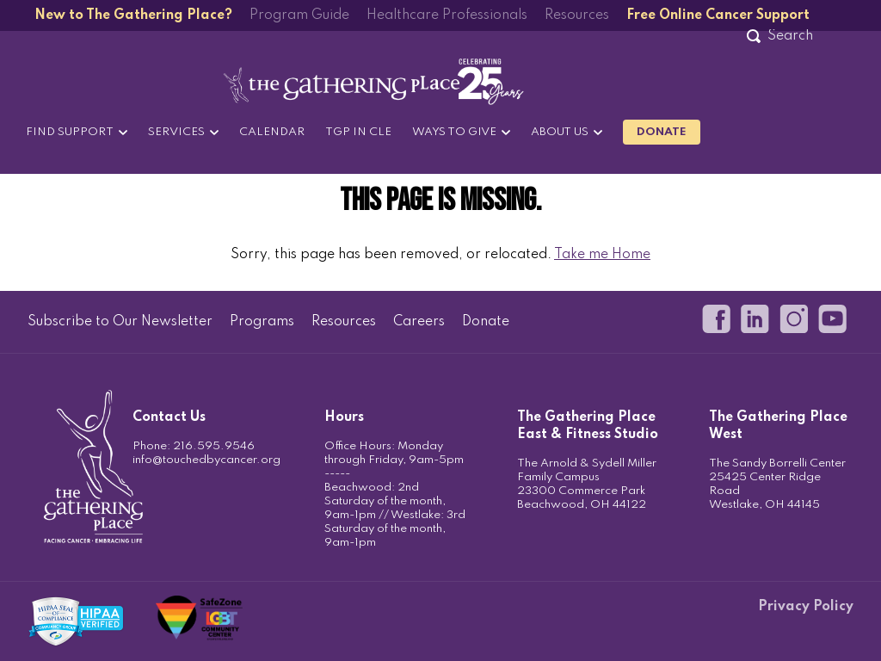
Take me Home (602, 255)
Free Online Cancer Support (718, 15)
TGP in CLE (358, 132)
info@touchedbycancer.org (206, 460)
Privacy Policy (805, 607)
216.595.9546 (214, 446)
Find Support (70, 132)
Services (176, 132)
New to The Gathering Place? (133, 15)
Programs (262, 322)
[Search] (790, 36)
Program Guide (299, 15)
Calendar (272, 132)
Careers (419, 322)
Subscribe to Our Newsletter (120, 322)
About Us (559, 132)
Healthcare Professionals (447, 15)
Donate (662, 132)
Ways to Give (454, 132)
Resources (577, 15)
